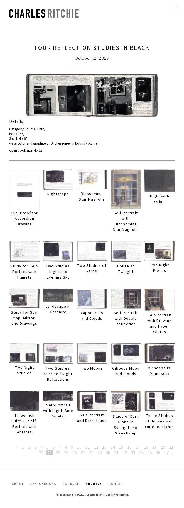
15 (121, 447)
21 (171, 447)
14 (113, 447)
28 (91, 452)
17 (138, 447)
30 (108, 452)
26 (74, 452)
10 (79, 447)
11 (87, 447)
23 (49, 452)
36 (158, 452)
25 (66, 452)
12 (96, 447)
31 (116, 452)
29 (99, 452)
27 (83, 452)
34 (141, 452)
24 (58, 452)
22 (41, 452)
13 (104, 447)
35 (150, 452)
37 (166, 452)
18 (146, 447)
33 (133, 452)
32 (124, 452)
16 (129, 447)
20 (163, 447)
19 (154, 447)
